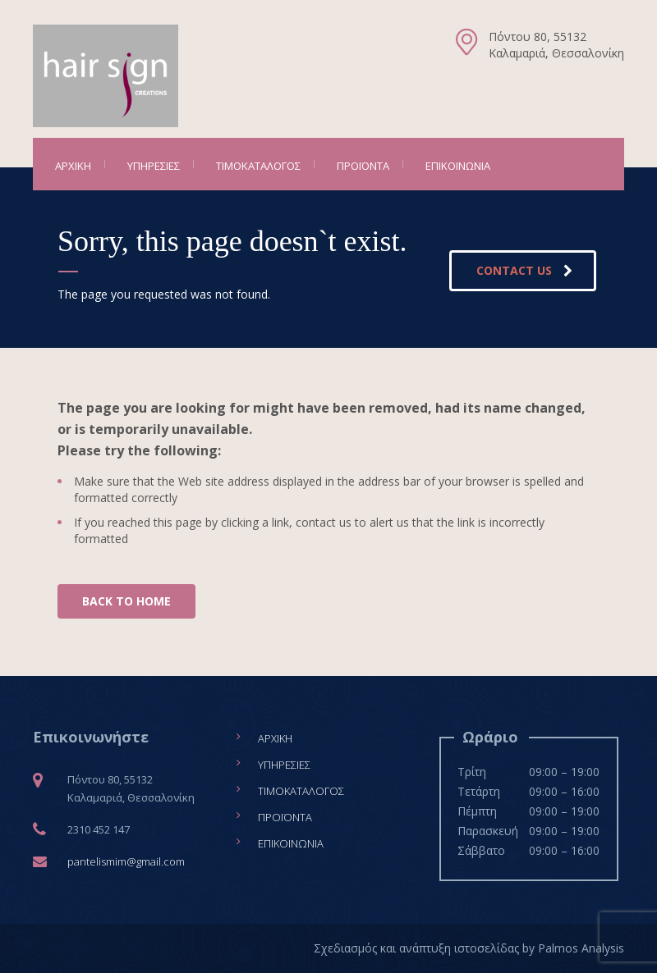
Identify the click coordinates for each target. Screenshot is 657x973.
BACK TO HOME (126, 601)
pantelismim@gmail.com (126, 861)
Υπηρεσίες (153, 165)
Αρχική (73, 165)
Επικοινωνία (457, 165)
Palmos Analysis (581, 948)
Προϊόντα (363, 165)
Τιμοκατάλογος (258, 165)
